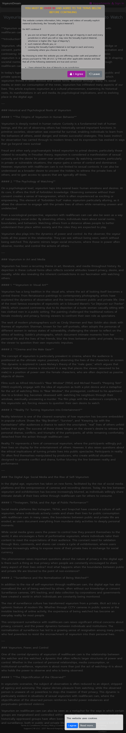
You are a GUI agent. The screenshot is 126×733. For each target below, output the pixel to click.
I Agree (76, 74)
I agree (72, 725)
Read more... (87, 725)
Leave (94, 74)
